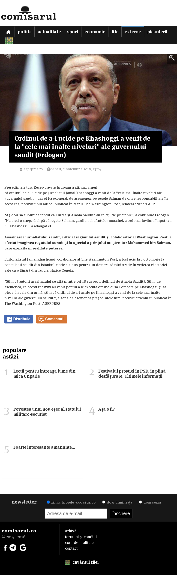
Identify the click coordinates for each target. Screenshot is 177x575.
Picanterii (157, 31)
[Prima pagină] (8, 31)
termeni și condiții (81, 536)
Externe (133, 31)
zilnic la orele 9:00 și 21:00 (71, 502)
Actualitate (49, 31)
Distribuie (18, 319)
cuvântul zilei (82, 562)
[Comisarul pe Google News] (23, 547)
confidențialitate (79, 542)
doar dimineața (117, 502)
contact (71, 548)
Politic (24, 31)
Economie (94, 31)
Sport (72, 31)
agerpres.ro (33, 169)
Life (114, 31)
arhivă (70, 531)
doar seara (150, 502)
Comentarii (51, 319)
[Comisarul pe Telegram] (12, 547)
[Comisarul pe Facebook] (5, 547)
